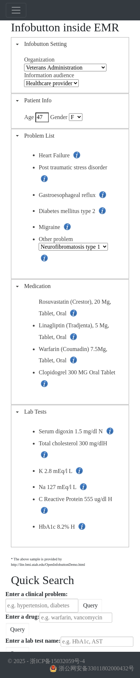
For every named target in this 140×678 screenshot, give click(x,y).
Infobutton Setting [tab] (40, 44)
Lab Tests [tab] (30, 412)
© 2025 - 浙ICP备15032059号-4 (46, 661)
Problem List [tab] (34, 136)
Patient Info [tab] (32, 100)
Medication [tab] (32, 286)
